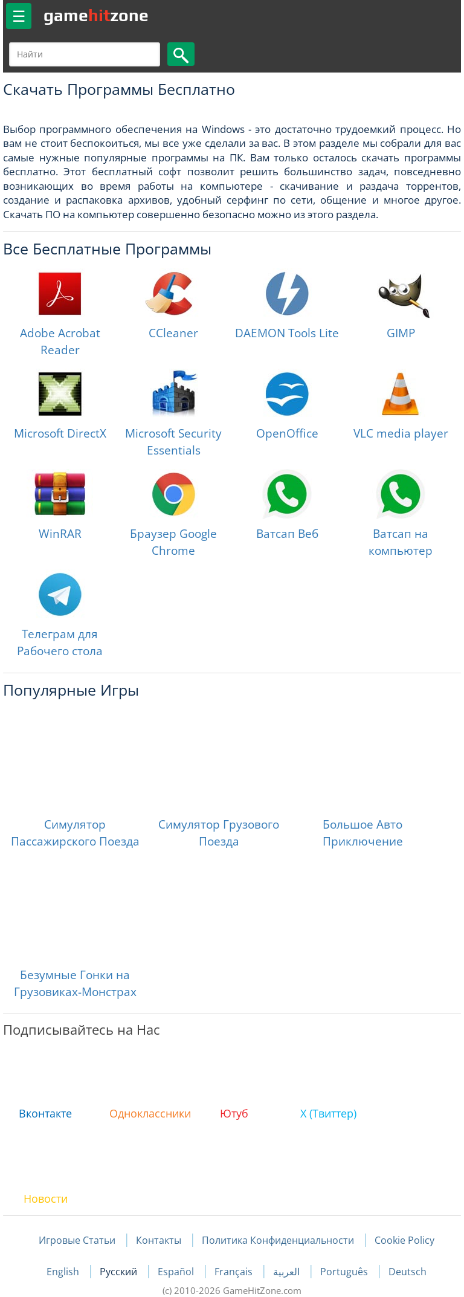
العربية (287, 1271)
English (64, 1271)
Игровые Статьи (77, 1240)
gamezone (96, 15)
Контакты (158, 1240)
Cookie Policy (404, 1240)
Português (345, 1271)
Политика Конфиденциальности (278, 1240)
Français (234, 1271)
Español (177, 1271)
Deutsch (407, 1271)
